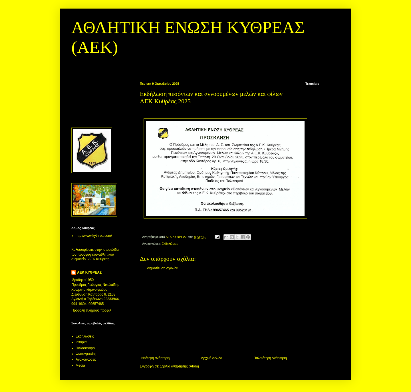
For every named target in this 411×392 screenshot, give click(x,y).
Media (80, 365)
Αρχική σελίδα (211, 358)
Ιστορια (81, 342)
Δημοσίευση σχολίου (162, 268)
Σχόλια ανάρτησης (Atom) (179, 366)
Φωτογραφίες (86, 354)
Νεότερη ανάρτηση (155, 358)
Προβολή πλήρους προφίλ (91, 310)
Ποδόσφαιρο (85, 348)
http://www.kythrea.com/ (94, 236)
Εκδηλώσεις (170, 243)
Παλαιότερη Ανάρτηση (270, 358)
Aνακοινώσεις (86, 359)
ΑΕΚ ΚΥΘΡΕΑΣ (89, 272)
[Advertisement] (214, 313)
